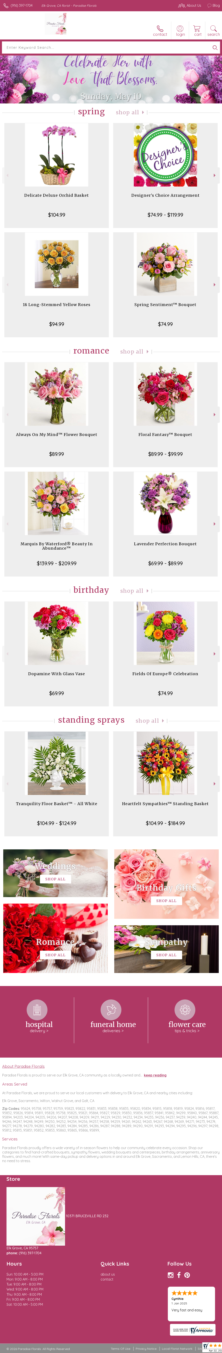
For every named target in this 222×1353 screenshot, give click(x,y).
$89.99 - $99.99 (165, 454)
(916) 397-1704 (22, 5)
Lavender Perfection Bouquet (165, 543)
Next (215, 175)
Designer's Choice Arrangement (165, 195)
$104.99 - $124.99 (56, 823)
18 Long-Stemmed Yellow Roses (56, 304)
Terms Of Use (120, 1349)
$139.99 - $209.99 (57, 563)
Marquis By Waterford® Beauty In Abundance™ (57, 546)
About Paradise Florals (23, 1066)
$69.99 (56, 693)
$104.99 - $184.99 (165, 823)
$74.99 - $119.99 (165, 214)
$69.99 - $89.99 (165, 563)
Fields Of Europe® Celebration (165, 673)
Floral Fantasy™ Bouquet (165, 434)
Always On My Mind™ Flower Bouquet (56, 434)
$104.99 (56, 214)
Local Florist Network (177, 1349)
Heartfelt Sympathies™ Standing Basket (165, 803)
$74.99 (165, 324)
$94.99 (56, 324)
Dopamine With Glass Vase (56, 673)
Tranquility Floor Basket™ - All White (56, 803)
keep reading (155, 1075)
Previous (6, 175)
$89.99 (56, 454)
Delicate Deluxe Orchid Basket (56, 195)
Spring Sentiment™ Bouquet (165, 304)
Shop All (127, 112)
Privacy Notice (146, 1349)
